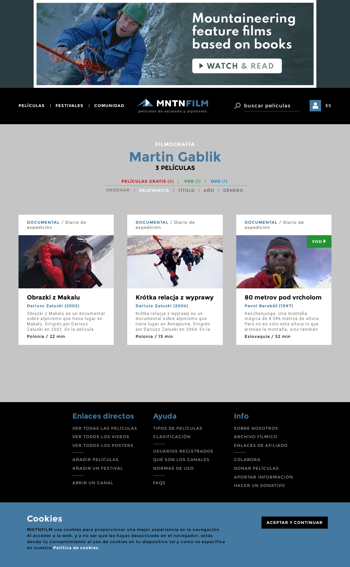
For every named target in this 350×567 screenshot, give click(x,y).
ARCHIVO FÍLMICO (255, 436)
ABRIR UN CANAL (92, 482)
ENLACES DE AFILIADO (261, 445)
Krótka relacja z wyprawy (175, 297)
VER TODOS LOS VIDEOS (101, 436)
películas (32, 105)
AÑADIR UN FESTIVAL (97, 468)
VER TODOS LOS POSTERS (103, 445)
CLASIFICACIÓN (172, 436)
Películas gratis (147, 181)
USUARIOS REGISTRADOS (183, 451)
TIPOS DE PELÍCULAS (178, 428)
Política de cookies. (76, 547)
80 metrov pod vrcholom (283, 297)
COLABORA (247, 459)
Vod (319, 241)
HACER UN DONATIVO (259, 485)
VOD (192, 181)
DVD (219, 181)
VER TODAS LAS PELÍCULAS (104, 428)
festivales (69, 105)
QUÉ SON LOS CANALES (181, 459)
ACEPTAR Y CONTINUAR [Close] (295, 522)
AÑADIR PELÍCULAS (95, 459)
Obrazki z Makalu (53, 297)
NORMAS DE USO (173, 468)
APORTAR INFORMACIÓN (263, 477)
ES (328, 105)
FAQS (159, 482)
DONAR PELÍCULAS (256, 468)
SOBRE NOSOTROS (256, 428)
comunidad (109, 105)
